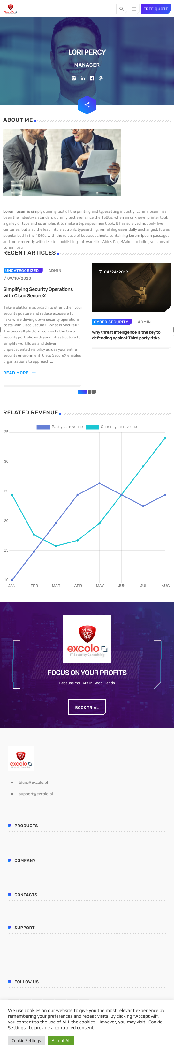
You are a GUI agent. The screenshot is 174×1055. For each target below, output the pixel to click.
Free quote (155, 9)
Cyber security (111, 322)
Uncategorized (22, 270)
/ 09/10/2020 (17, 278)
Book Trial (87, 707)
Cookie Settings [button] (26, 1040)
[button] (82, 392)
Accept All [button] (61, 1040)
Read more (20, 373)
